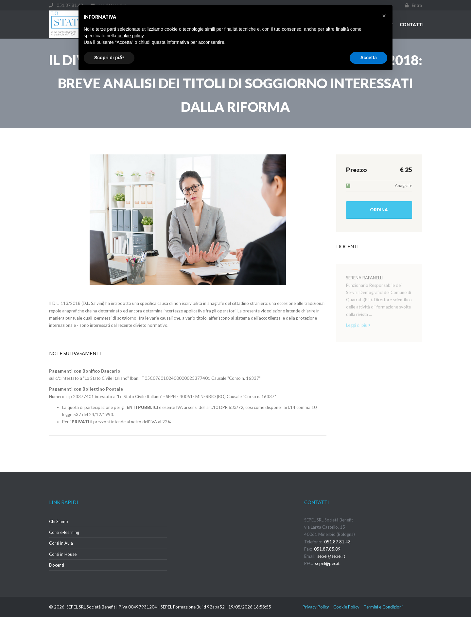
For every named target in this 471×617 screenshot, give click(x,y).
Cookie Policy (346, 606)
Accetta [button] (368, 57)
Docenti (56, 565)
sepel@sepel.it (331, 556)
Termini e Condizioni (383, 606)
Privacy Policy (316, 606)
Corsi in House (63, 554)
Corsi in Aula (61, 543)
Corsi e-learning (64, 532)
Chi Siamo (58, 521)
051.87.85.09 (327, 549)
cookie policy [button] (131, 35)
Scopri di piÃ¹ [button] (109, 57)
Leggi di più (358, 328)
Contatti (412, 24)
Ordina (379, 209)
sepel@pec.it (327, 563)
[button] (384, 15)
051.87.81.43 (337, 541)
